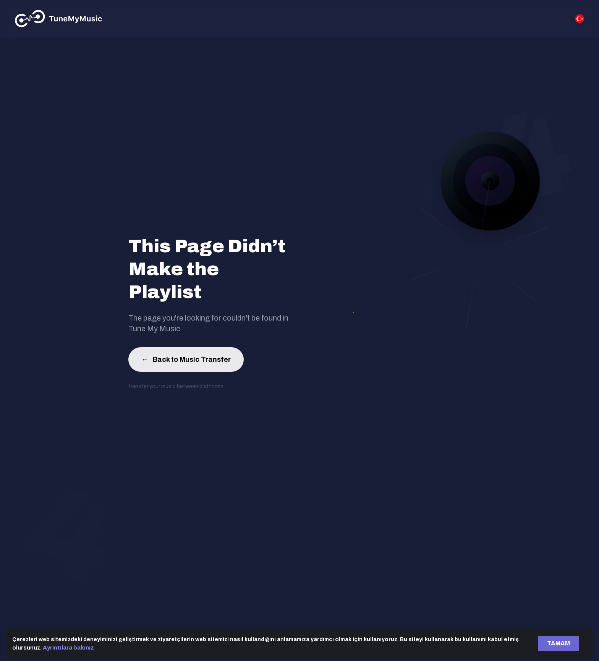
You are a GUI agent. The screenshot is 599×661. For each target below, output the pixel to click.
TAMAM (558, 643)
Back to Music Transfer (186, 361)
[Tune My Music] (58, 18)
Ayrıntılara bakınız (68, 648)
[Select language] (579, 18)
